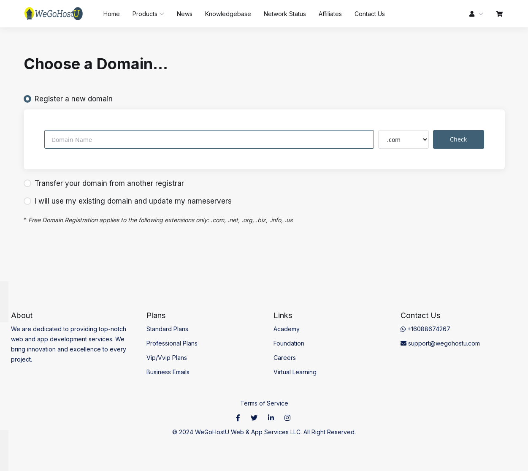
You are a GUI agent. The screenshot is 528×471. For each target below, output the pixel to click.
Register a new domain (68, 99)
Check (458, 139)
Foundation (288, 343)
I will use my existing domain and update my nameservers (128, 201)
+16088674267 (425, 328)
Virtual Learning (295, 372)
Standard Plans (167, 328)
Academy (286, 328)
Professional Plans (172, 343)
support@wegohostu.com (440, 343)
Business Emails (168, 372)
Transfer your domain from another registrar (104, 183)
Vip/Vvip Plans (166, 357)
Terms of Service (264, 403)
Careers (284, 357)
